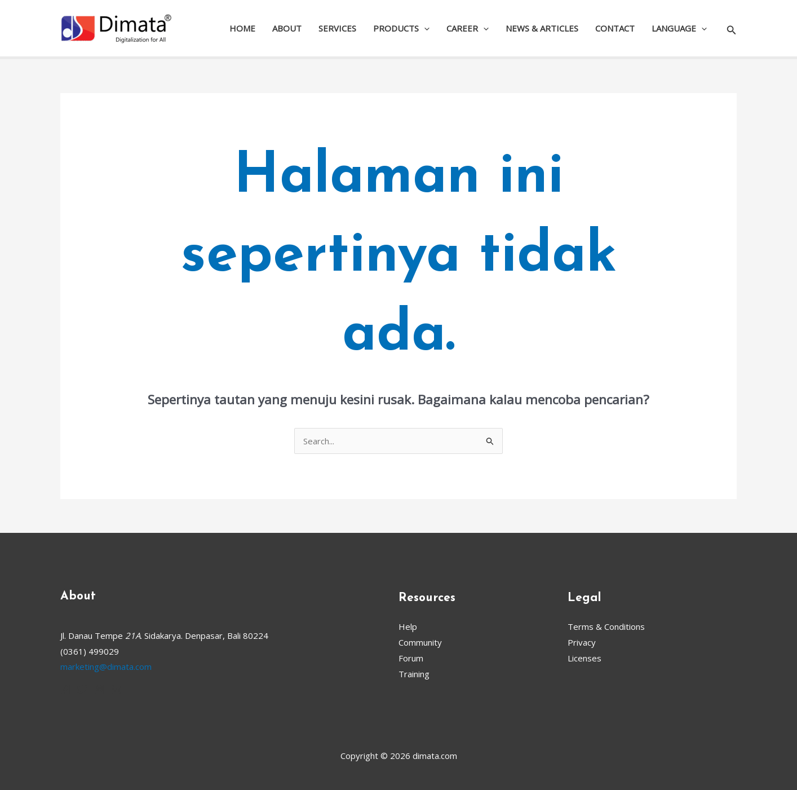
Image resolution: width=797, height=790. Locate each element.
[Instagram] (99, 689)
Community (420, 642)
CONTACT (615, 28)
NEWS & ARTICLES (542, 28)
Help (407, 626)
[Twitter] (82, 689)
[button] (732, 28)
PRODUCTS (401, 28)
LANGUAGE (679, 28)
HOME (242, 28)
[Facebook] (65, 689)
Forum (410, 658)
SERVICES (337, 28)
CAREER (467, 28)
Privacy (582, 642)
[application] (424, 28)
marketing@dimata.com (106, 666)
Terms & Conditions (606, 626)
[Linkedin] (116, 689)
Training (414, 673)
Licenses (584, 658)
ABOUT (287, 28)
